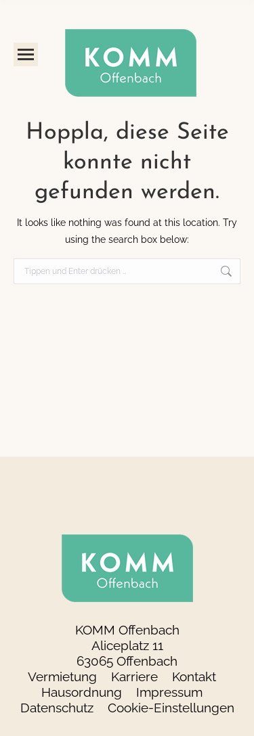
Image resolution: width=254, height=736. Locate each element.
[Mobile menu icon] (26, 54)
